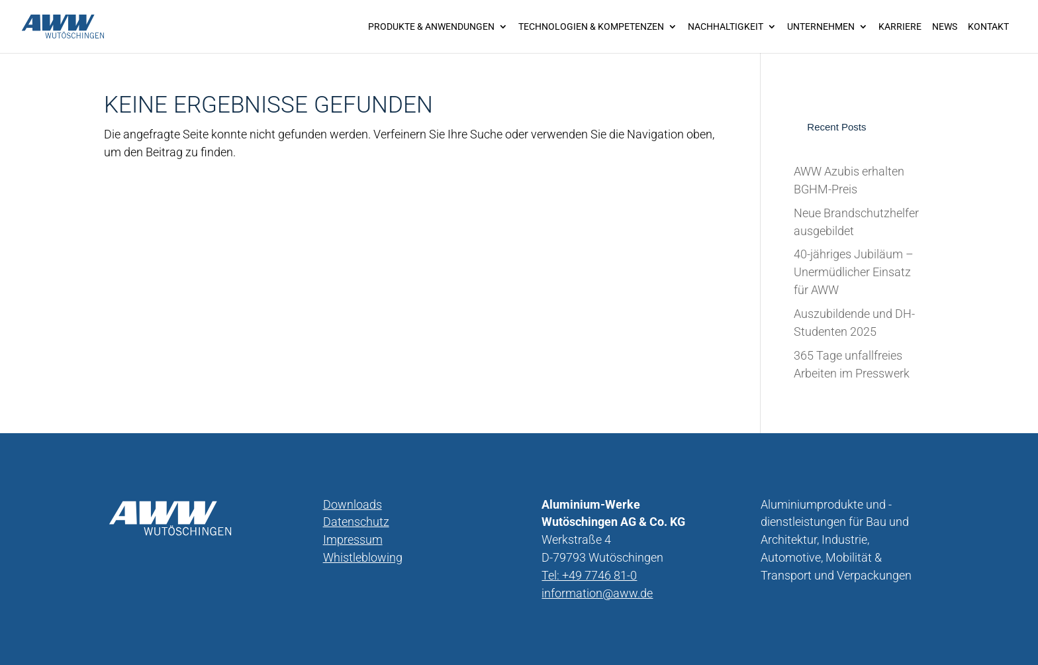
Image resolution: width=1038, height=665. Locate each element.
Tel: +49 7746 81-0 (589, 575)
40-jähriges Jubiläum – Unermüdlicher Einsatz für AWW (854, 272)
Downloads (352, 504)
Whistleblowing (362, 557)
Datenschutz (356, 522)
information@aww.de (597, 593)
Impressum (353, 539)
